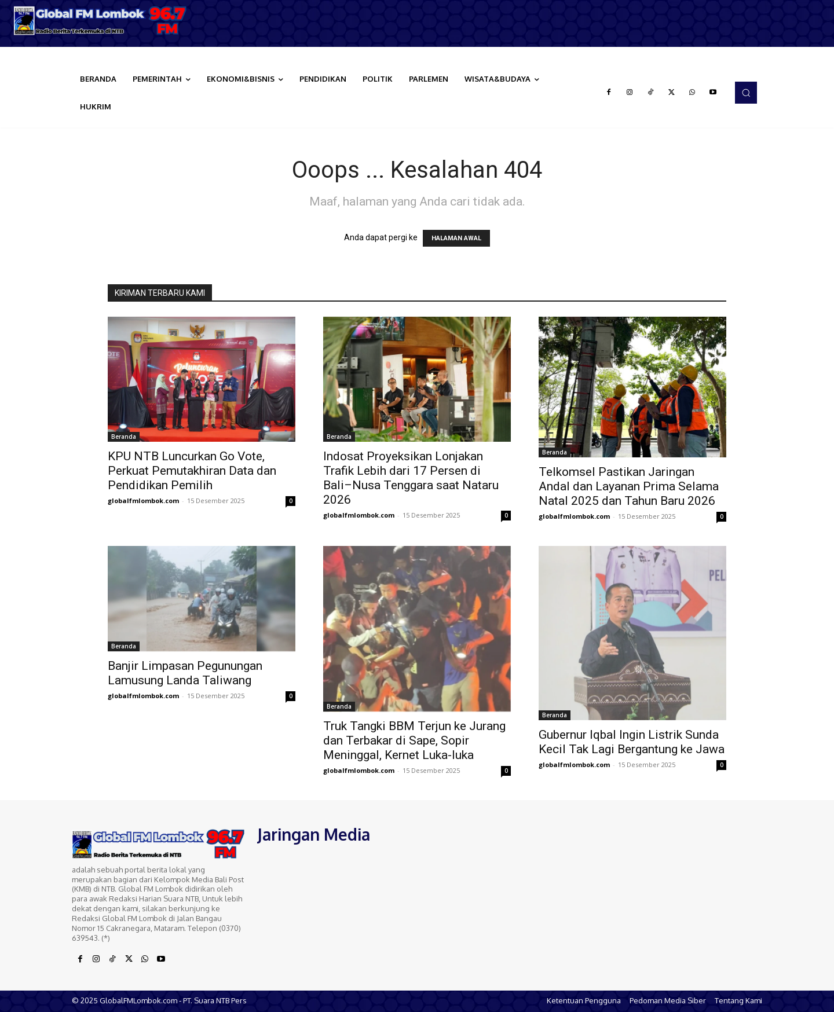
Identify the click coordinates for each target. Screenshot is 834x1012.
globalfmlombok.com (143, 500)
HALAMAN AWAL (456, 238)
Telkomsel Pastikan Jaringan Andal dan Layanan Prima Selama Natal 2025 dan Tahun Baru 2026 (629, 486)
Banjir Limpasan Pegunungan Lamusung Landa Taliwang (185, 673)
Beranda (123, 436)
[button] (746, 93)
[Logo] (104, 20)
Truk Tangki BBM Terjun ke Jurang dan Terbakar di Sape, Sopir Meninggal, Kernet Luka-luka (414, 740)
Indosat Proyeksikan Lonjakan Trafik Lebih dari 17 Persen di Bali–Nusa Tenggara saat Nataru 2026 (411, 478)
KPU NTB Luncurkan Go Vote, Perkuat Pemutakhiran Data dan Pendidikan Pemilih (192, 470)
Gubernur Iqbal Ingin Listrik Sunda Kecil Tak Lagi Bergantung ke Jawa (632, 742)
